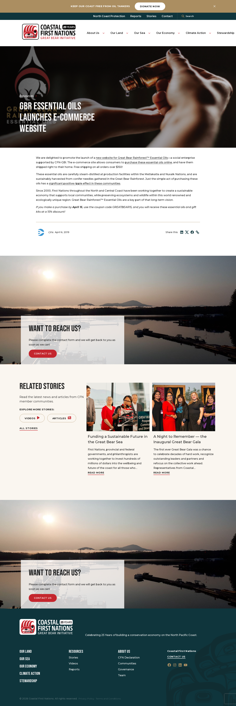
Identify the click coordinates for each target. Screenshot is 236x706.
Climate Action (196, 33)
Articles (61, 418)
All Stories (29, 428)
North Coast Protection (109, 16)
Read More (96, 472)
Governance (126, 669)
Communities (127, 663)
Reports (135, 16)
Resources (76, 651)
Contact (167, 16)
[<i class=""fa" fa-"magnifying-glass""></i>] (183, 16)
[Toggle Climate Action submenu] (210, 33)
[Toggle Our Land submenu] (127, 33)
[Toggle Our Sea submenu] (149, 33)
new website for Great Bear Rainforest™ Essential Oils (132, 157)
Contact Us (43, 353)
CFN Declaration (129, 657)
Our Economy (165, 33)
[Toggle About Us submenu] (103, 33)
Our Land (116, 33)
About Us (93, 33)
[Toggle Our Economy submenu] (178, 33)
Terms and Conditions (108, 698)
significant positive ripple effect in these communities (84, 183)
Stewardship (225, 33)
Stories (151, 16)
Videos (32, 418)
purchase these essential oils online (148, 162)
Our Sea (139, 33)
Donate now (150, 6)
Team (122, 675)
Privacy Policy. (86, 698)
